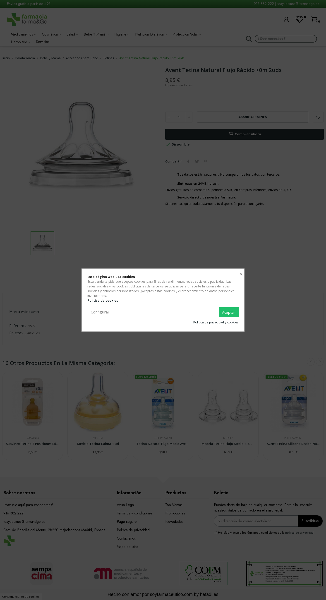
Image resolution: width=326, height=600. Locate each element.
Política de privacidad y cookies (216, 322)
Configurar (100, 311)
